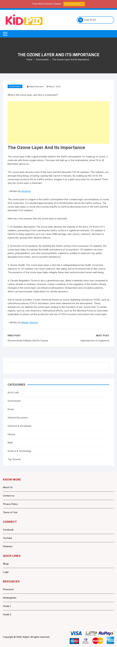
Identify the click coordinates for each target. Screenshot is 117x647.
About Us (8, 487)
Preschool (8, 589)
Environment (15, 86)
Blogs (6, 563)
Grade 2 (7, 614)
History (11, 434)
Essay (11, 409)
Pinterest (7, 546)
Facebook (8, 529)
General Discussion (18, 417)
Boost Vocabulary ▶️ (74, 4)
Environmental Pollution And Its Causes (28, 340)
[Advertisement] (58, 122)
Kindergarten (9, 597)
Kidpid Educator (36, 86)
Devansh (26, 191)
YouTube (7, 538)
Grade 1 (7, 606)
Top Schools (14, 459)
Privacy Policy (10, 504)
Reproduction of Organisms (95, 340)
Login (6, 572)
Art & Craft (13, 392)
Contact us (8, 495)
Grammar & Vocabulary (20, 425)
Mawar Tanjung (29, 322)
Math (10, 442)
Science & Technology (19, 451)
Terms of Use (10, 512)
